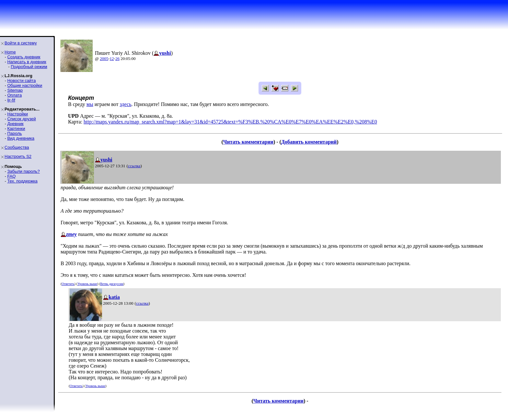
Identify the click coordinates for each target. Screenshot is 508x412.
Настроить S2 (18, 156)
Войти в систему (21, 43)
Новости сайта (21, 80)
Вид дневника (20, 138)
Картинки (16, 128)
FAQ (11, 176)
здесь (125, 104)
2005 (104, 58)
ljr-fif (11, 100)
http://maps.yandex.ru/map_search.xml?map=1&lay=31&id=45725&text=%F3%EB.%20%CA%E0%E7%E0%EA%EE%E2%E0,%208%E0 (230, 121)
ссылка (134, 165)
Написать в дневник (26, 61)
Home (10, 52)
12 (112, 58)
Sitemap (15, 90)
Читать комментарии (248, 142)
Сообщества (17, 147)
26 (117, 58)
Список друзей (21, 118)
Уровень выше (87, 284)
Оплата (14, 95)
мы (90, 104)
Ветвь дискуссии (111, 284)
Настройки (17, 114)
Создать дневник (23, 56)
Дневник (15, 123)
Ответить (68, 284)
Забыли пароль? (23, 171)
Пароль (14, 133)
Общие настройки (24, 85)
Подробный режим (29, 66)
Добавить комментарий (309, 142)
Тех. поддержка (22, 181)
